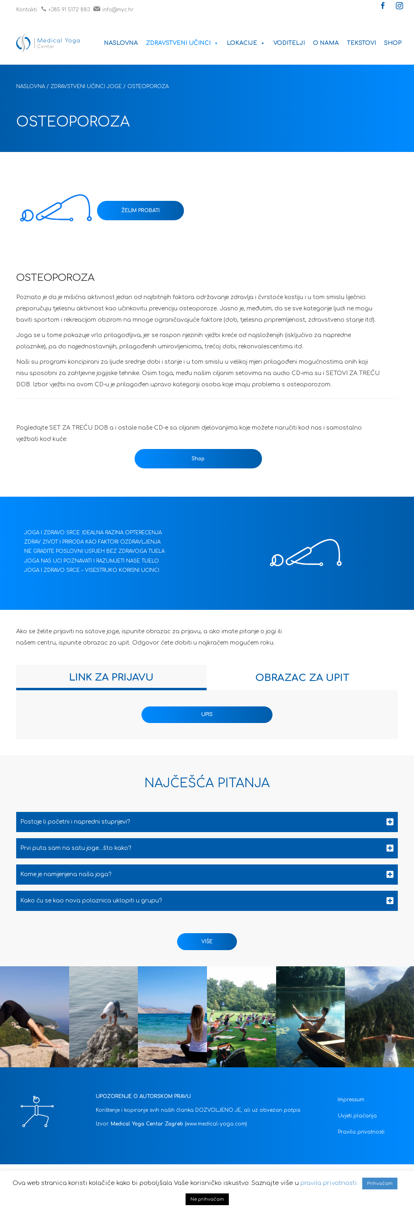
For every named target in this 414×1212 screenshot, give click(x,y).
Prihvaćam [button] (380, 1183)
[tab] (111, 677)
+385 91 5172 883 (65, 10)
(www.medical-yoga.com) (216, 1124)
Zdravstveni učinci (182, 43)
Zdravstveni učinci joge (86, 86)
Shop (393, 43)
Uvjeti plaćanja (357, 1116)
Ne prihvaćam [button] (207, 1199)
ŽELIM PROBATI (140, 210)
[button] (382, 6)
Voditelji (289, 43)
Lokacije (246, 43)
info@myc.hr (113, 10)
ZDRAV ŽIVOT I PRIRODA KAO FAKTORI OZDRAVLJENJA (92, 542)
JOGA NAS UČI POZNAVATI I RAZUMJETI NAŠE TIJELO (91, 561)
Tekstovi (361, 43)
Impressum (351, 1099)
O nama (326, 43)
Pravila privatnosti (361, 1132)
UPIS (207, 714)
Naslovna (121, 43)
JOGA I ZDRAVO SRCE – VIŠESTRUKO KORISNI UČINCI (91, 570)
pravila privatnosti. (329, 1183)
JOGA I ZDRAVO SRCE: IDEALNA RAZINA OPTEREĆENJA (93, 532)
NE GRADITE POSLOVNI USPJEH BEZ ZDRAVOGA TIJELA (94, 551)
